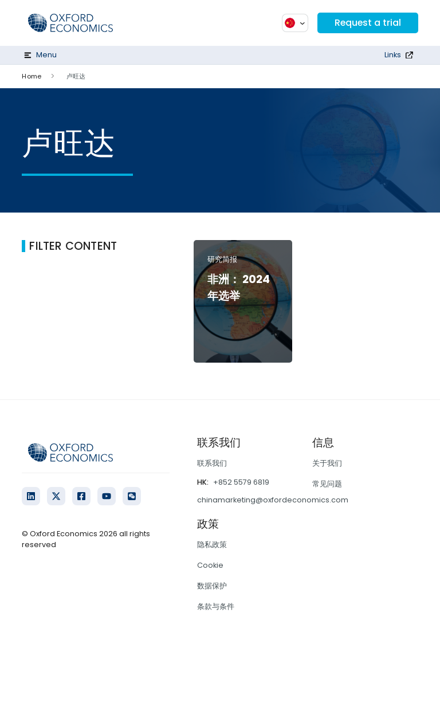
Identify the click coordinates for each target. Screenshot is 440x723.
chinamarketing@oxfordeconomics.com (272, 500)
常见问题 (327, 484)
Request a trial (367, 22)
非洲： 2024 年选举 (238, 288)
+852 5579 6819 (241, 482)
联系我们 (212, 463)
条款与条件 (215, 606)
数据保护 (212, 586)
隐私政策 (212, 544)
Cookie (210, 565)
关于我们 (327, 463)
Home (31, 76)
